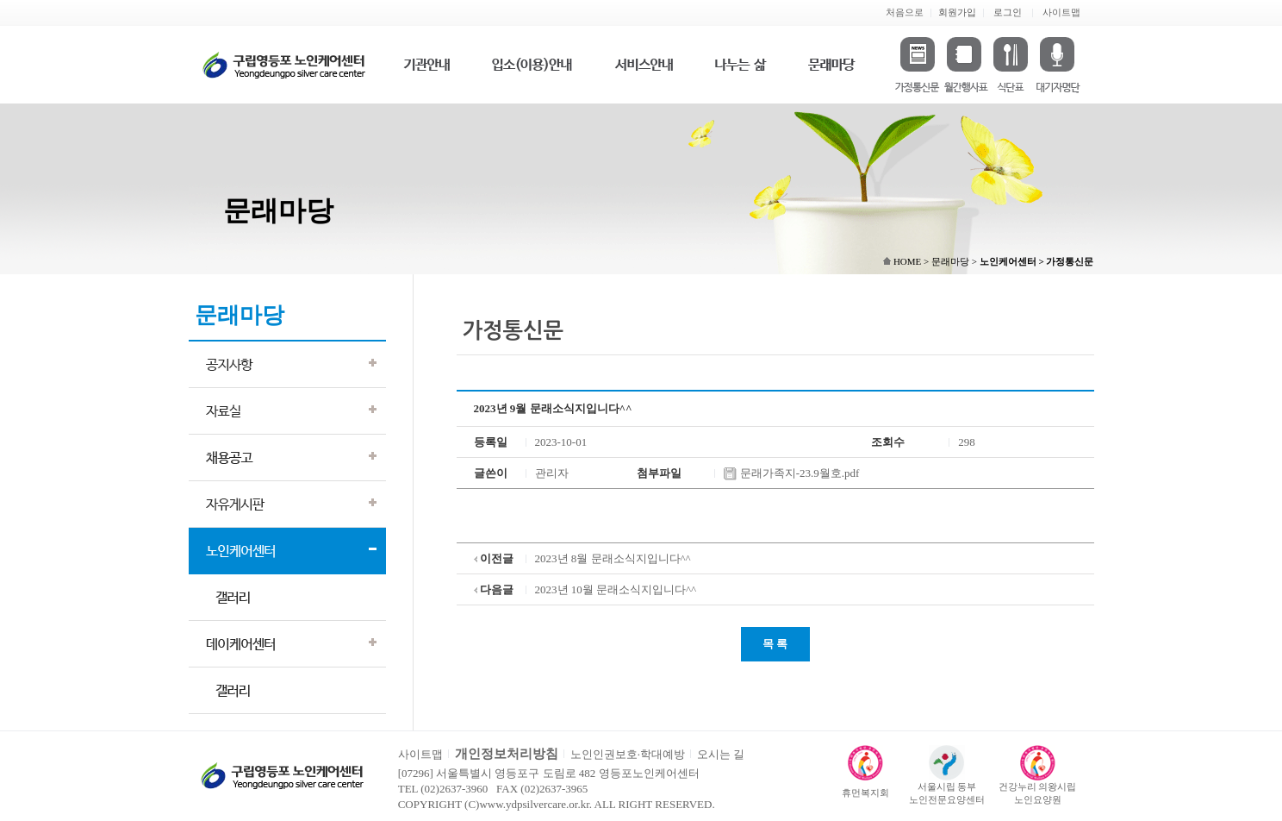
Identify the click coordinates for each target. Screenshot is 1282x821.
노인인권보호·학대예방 (627, 754)
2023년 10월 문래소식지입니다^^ (616, 589)
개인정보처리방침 (506, 754)
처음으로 (905, 12)
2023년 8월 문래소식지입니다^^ (613, 558)
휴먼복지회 (865, 792)
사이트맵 (1061, 12)
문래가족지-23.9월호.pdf (791, 473)
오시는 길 (720, 754)
